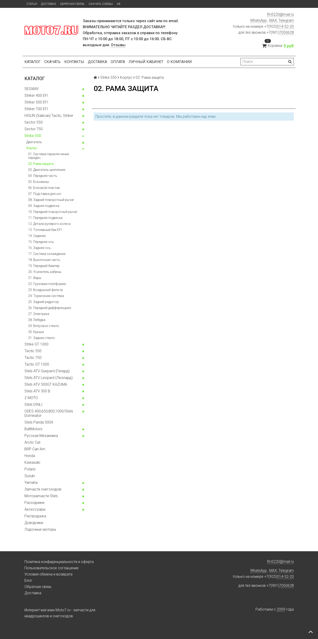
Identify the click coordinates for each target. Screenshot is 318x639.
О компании (179, 62)
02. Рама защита (40, 164)
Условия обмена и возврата (48, 574)
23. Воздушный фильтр (45, 290)
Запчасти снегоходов (42, 489)
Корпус (31, 148)
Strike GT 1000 (36, 344)
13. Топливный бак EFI (45, 230)
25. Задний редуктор (43, 302)
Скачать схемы (101, 4)
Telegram (286, 20)
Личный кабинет (146, 62)
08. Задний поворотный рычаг (51, 200)
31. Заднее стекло (41, 338)
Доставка (48, 4)
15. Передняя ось (41, 242)
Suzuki (29, 476)
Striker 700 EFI (36, 109)
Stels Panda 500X (38, 422)
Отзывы (118, 45)
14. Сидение (37, 236)
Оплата (118, 62)
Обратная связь (72, 4)
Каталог (32, 62)
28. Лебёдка (36, 320)
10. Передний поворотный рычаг (52, 212)
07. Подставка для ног (45, 194)
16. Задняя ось (39, 248)
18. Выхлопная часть (44, 260)
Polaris (30, 469)
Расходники (34, 502)
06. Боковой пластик (44, 188)
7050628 (286, 32)
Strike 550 (32, 135)
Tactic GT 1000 (36, 364)
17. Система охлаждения (46, 254)
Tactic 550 (33, 351)
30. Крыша (36, 332)
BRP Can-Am (34, 449)
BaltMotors (33, 429)
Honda (29, 456)
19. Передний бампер (43, 266)
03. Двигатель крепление (46, 170)
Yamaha (31, 482)
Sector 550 (33, 122)
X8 (118, 4)
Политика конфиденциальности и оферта (59, 562)
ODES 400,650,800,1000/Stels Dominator (48, 413)
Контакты (74, 62)
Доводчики (33, 523)
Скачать (52, 62)
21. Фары (34, 278)
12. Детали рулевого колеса (49, 224)
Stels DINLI (33, 404)
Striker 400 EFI (36, 95)
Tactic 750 (33, 357)
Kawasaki (32, 462)
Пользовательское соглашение (51, 568)
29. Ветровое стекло (43, 326)
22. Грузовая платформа (47, 284)
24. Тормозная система (46, 296)
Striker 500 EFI (36, 102)
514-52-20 (285, 26)
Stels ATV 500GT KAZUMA (45, 384)
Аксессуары (34, 509)
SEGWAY (31, 89)
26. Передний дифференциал (49, 308)
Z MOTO (31, 398)
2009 (281, 609)
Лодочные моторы (40, 529)
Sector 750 (33, 129)
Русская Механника (41, 435)
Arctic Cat (32, 442)
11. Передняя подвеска (45, 218)
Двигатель (34, 142)
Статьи (32, 4)
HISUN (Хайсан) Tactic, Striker (48, 115)
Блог (28, 580)
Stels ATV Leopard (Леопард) (48, 378)
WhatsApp (258, 20)
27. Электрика (38, 314)
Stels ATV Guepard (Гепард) (47, 371)
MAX (273, 20)
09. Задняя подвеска (43, 206)
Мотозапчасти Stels (41, 496)
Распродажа (35, 516)
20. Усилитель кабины (44, 272)
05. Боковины (38, 182)
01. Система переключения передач (48, 156)
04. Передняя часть (42, 176)
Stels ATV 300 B (37, 391)
